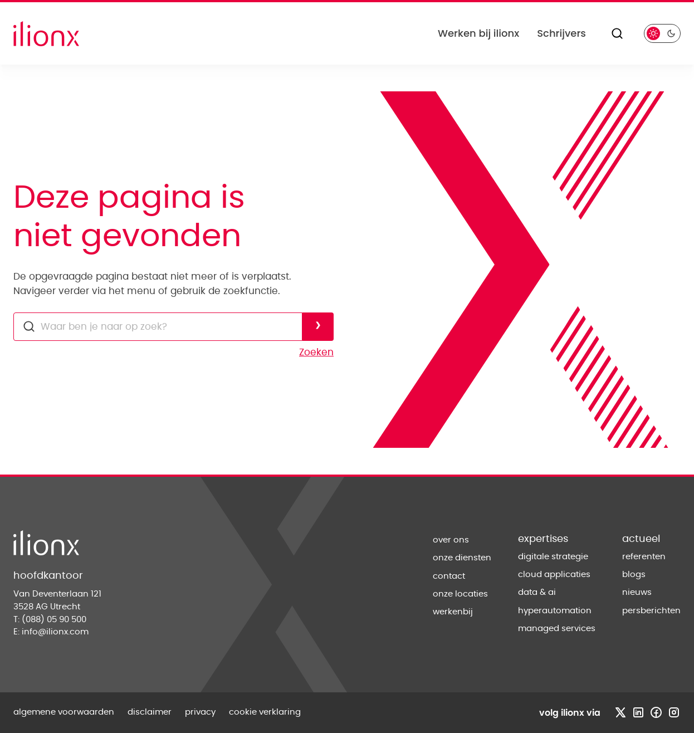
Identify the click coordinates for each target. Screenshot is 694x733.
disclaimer (150, 712)
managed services (556, 628)
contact (449, 576)
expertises (543, 539)
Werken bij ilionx (478, 33)
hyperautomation (555, 611)
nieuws (637, 592)
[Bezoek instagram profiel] (674, 712)
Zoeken (316, 352)
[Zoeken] (617, 33)
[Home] (46, 33)
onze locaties (460, 594)
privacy (200, 712)
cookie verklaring (265, 712)
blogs (634, 574)
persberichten (651, 611)
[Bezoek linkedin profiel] (638, 712)
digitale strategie (553, 557)
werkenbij (453, 612)
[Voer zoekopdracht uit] (318, 326)
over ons (451, 540)
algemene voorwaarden (63, 712)
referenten (644, 557)
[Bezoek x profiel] (620, 712)
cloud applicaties (554, 574)
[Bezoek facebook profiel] (656, 712)
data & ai (537, 592)
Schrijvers (561, 33)
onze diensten (462, 558)
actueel (641, 539)
